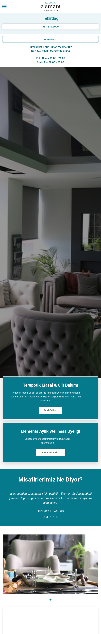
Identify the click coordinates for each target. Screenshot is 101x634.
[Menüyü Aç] (4, 6)
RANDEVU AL (50, 39)
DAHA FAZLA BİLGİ (50, 452)
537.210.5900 (50, 26)
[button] (44, 517)
